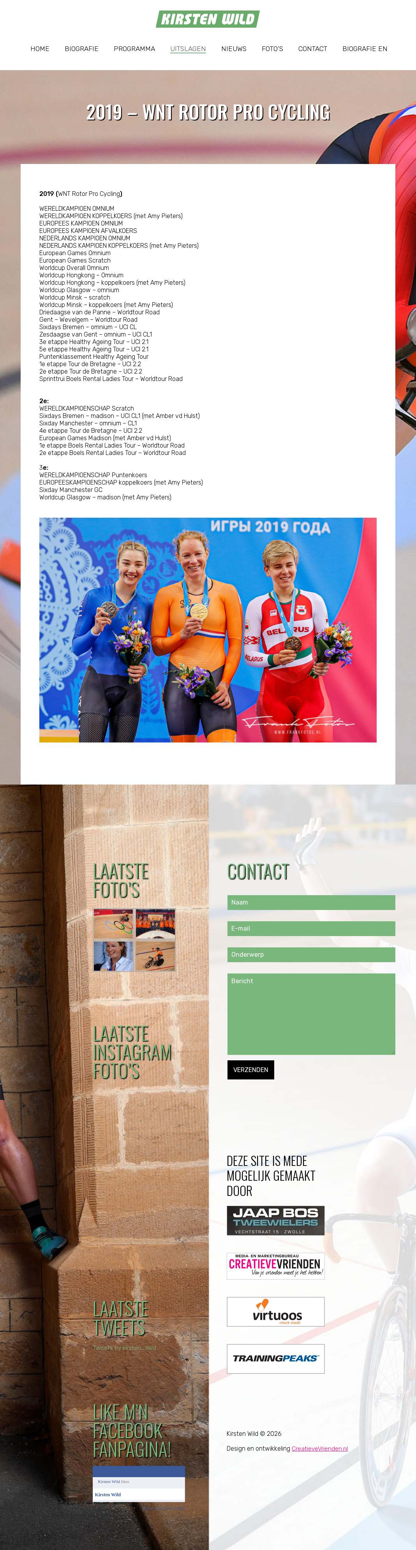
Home (39, 49)
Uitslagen (188, 49)
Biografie (82, 49)
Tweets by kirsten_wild (125, 1347)
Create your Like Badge (164, 1508)
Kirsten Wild (109, 1481)
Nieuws (234, 49)
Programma (134, 49)
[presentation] (286, 1094)
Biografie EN (365, 49)
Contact (312, 49)
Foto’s (272, 49)
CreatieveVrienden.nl (320, 1448)
